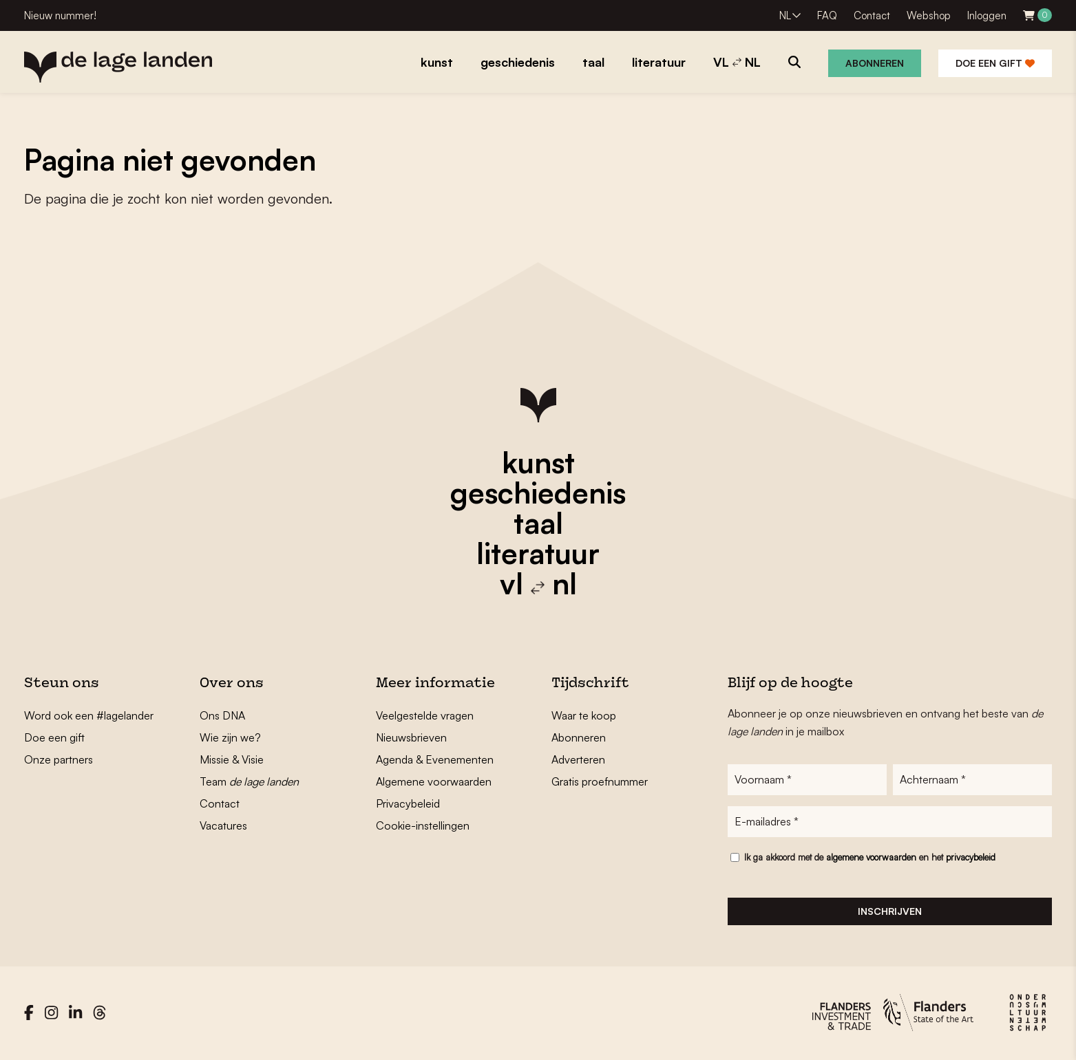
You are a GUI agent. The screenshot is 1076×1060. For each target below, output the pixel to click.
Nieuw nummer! (60, 15)
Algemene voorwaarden (434, 781)
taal (538, 523)
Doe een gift (995, 63)
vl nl (538, 583)
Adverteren (578, 759)
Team (249, 781)
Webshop (929, 15)
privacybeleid (970, 858)
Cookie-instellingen (423, 825)
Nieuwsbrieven (411, 737)
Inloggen (986, 15)
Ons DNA (222, 715)
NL (785, 15)
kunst (538, 462)
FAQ (827, 15)
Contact (872, 15)
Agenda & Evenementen (435, 759)
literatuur (538, 553)
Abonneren (874, 63)
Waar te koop (583, 715)
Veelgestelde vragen (425, 715)
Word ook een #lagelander (89, 715)
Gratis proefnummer (599, 781)
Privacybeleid (408, 803)
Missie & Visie (232, 759)
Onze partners (58, 759)
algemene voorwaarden (871, 858)
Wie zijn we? (230, 737)
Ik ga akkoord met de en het (869, 858)
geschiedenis (538, 492)
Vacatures (223, 825)
